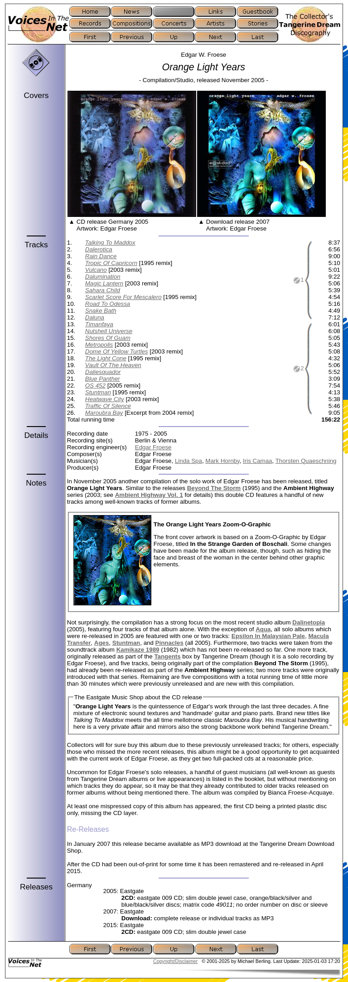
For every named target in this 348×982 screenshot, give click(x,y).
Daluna (94, 317)
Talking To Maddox (110, 242)
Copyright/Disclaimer (175, 961)
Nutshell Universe (108, 331)
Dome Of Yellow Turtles (116, 351)
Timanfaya (99, 324)
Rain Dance (101, 256)
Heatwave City (104, 399)
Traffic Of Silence (108, 406)
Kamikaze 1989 (138, 649)
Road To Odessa (107, 303)
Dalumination (103, 276)
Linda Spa (188, 460)
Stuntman (98, 392)
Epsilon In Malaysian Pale (268, 636)
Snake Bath (100, 310)
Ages (101, 642)
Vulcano (96, 269)
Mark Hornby (222, 460)
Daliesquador (103, 371)
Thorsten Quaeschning (306, 460)
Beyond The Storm (214, 488)
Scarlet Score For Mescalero (123, 297)
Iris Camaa (257, 460)
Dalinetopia (308, 622)
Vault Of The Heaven (113, 365)
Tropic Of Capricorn (111, 263)
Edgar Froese (153, 447)
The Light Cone (105, 358)
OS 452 (95, 385)
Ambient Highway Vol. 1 (149, 494)
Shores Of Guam (107, 337)
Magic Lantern (104, 283)
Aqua (263, 629)
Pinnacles (169, 642)
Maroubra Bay (104, 412)
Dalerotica (98, 249)
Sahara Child (102, 290)
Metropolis (99, 344)
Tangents (167, 656)
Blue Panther (102, 378)
